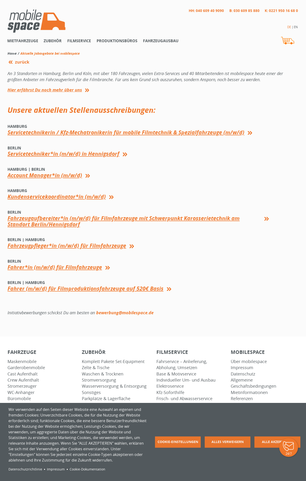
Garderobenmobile (26, 367)
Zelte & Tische (96, 367)
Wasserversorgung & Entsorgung (114, 386)
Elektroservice (170, 386)
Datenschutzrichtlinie (25, 469)
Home (12, 53)
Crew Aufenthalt (23, 380)
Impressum (242, 367)
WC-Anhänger (21, 392)
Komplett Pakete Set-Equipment (113, 361)
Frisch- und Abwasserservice (184, 398)
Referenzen (242, 398)
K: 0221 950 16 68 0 (281, 10)
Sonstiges (91, 392)
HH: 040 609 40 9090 (206, 10)
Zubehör (53, 40)
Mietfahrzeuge (22, 40)
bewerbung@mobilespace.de (125, 313)
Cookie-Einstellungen (178, 441)
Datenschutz (243, 374)
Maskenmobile (22, 361)
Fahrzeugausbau (160, 40)
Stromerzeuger (22, 386)
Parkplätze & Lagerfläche (106, 398)
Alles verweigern (228, 441)
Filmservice (79, 40)
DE (289, 27)
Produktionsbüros (117, 40)
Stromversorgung (99, 380)
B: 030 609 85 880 (244, 10)
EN (296, 27)
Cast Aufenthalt (23, 374)
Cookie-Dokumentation (87, 469)
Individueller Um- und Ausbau (185, 380)
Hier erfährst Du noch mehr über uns (45, 90)
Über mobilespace (249, 361)
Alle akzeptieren (277, 441)
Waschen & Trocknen (102, 374)
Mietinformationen (249, 392)
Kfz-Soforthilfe (170, 392)
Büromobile (19, 398)
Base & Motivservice (176, 374)
